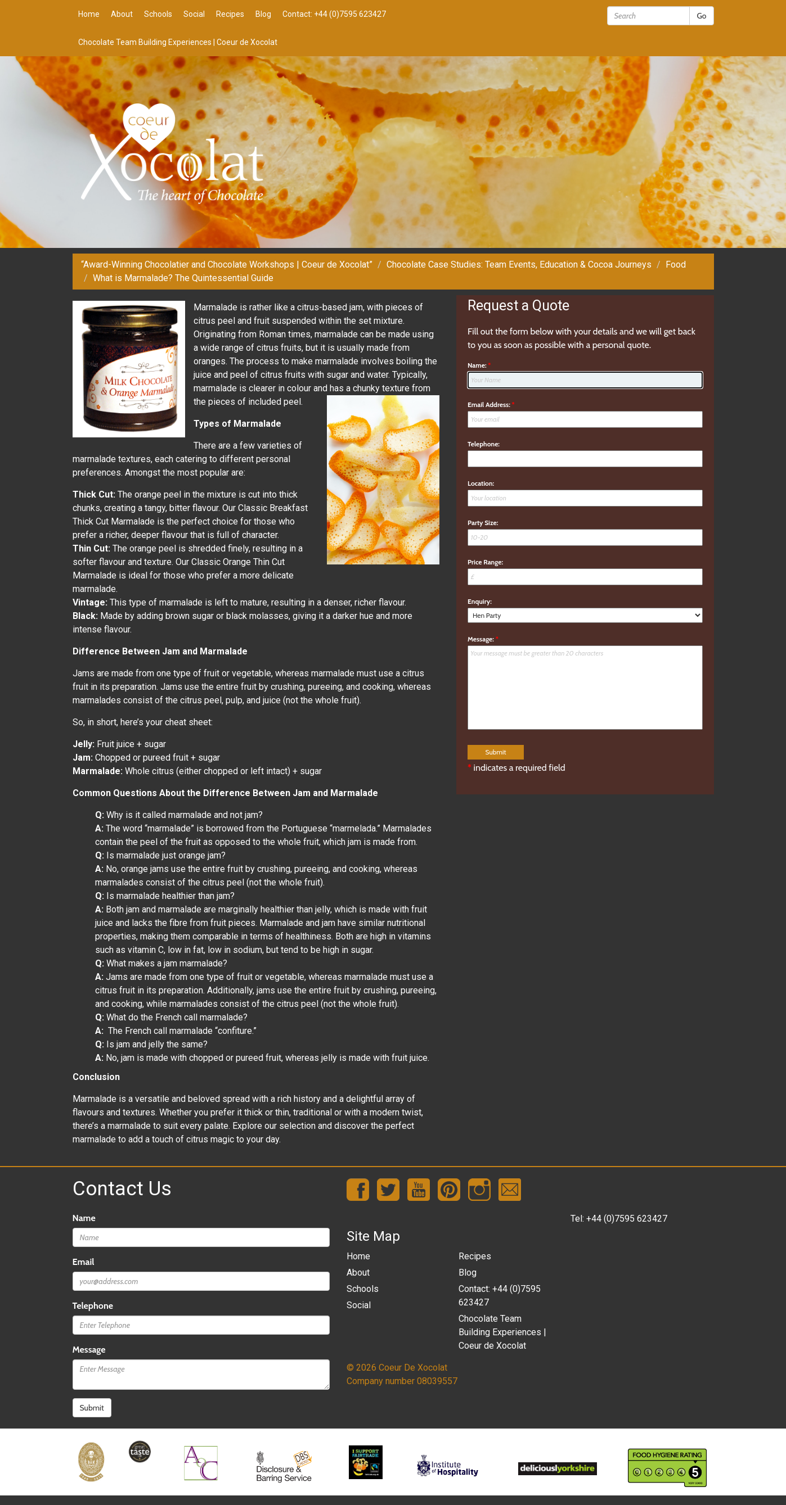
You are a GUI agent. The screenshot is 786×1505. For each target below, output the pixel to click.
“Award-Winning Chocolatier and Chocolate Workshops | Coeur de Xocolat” (226, 264)
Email (84, 1262)
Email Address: (491, 404)
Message (89, 1349)
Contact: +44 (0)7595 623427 (334, 14)
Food (676, 264)
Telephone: (484, 444)
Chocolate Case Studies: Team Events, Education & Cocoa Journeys (519, 264)
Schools (158, 14)
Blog (263, 14)
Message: (483, 639)
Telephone (93, 1305)
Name (84, 1218)
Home (89, 14)
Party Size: (483, 522)
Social (194, 14)
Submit (92, 1408)
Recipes (230, 14)
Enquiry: (480, 601)
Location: (481, 483)
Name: (479, 365)
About (122, 14)
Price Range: (485, 562)
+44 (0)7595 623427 (626, 1218)
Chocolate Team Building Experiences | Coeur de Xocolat (177, 42)
